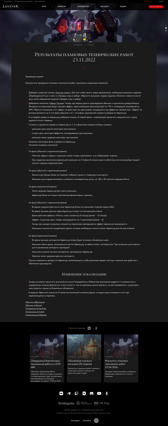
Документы (87, 421)
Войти (161, 1)
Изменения (78, 45)
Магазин (105, 6)
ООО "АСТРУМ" (97, 411)
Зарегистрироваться (156, 6)
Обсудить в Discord (34, 305)
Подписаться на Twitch (36, 312)
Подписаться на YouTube (37, 309)
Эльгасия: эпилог (63, 93)
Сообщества (83, 6)
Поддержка (8, 1)
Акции (123, 6)
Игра (44, 6)
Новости (62, 6)
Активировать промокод (23, 1)
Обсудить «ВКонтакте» (36, 302)
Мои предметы (40, 1)
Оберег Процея (57, 103)
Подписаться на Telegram (37, 315)
